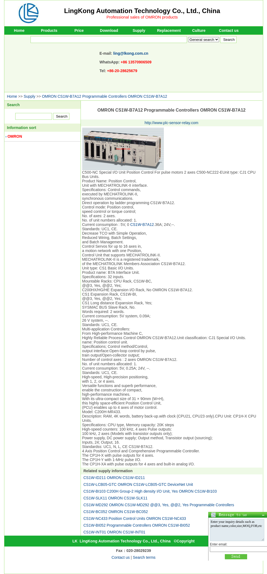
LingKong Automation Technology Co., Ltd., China (142, 10)
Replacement (169, 30)
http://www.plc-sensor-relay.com (171, 123)
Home (19, 30)
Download (109, 30)
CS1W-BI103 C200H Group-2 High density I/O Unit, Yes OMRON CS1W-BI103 (150, 491)
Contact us (228, 30)
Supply (139, 30)
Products (49, 30)
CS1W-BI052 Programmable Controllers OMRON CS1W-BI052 (137, 525)
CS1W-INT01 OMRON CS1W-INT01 (114, 532)
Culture (198, 30)
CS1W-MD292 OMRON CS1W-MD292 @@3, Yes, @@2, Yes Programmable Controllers (159, 505)
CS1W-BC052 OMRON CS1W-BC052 (116, 511)
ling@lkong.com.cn (130, 53)
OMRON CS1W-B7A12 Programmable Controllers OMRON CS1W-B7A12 (104, 96)
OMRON (14, 136)
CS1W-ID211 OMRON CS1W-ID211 (114, 477)
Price (79, 30)
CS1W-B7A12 (142, 224)
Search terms (144, 557)
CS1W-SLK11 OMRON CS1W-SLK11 (116, 498)
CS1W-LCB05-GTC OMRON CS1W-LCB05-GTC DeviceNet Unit (138, 484)
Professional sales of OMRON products (142, 17)
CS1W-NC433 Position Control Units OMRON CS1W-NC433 (135, 518)
